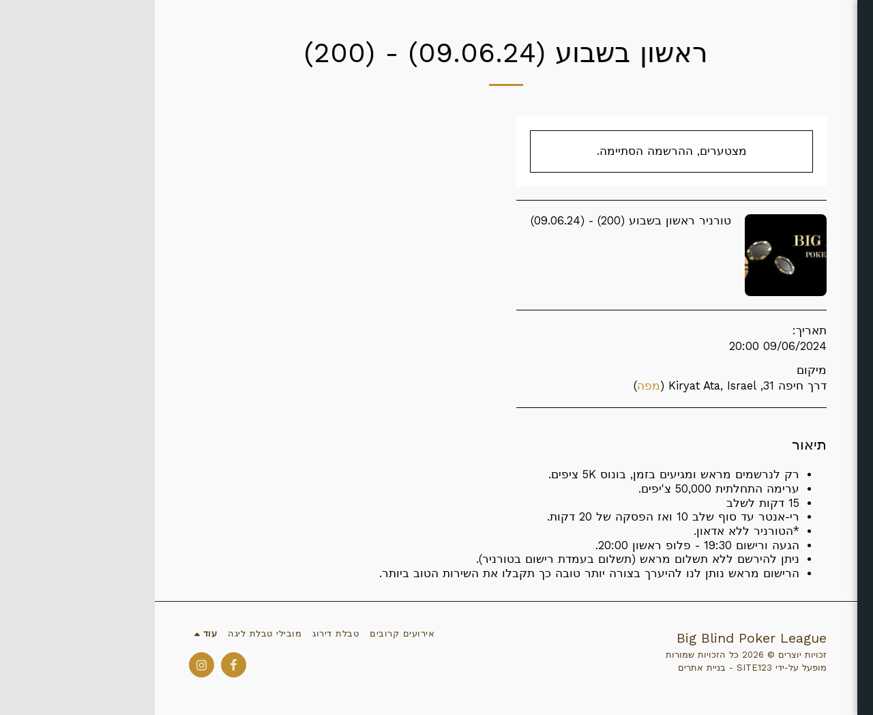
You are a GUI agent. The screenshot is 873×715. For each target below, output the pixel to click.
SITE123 (599, 667)
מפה (493, 385)
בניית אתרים (547, 667)
